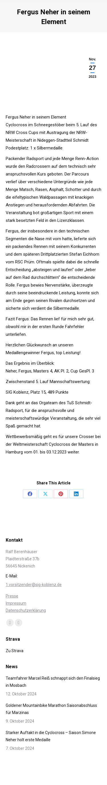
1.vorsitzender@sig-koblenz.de (34, 584)
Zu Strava (14, 650)
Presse (12, 596)
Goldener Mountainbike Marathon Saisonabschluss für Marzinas (51, 709)
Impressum (16, 603)
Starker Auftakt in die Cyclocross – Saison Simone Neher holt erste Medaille (51, 736)
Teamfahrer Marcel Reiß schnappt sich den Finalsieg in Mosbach (53, 682)
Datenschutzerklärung (26, 610)
